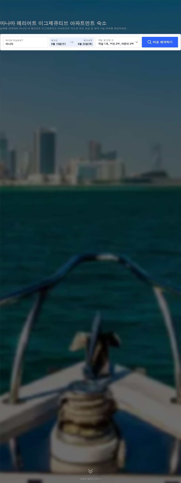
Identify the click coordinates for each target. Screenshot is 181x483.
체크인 (54, 40)
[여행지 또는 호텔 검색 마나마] (25, 42)
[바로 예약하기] (160, 42)
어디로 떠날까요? (14, 40)
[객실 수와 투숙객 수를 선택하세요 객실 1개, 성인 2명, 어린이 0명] (118, 42)
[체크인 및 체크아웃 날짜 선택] (60, 42)
